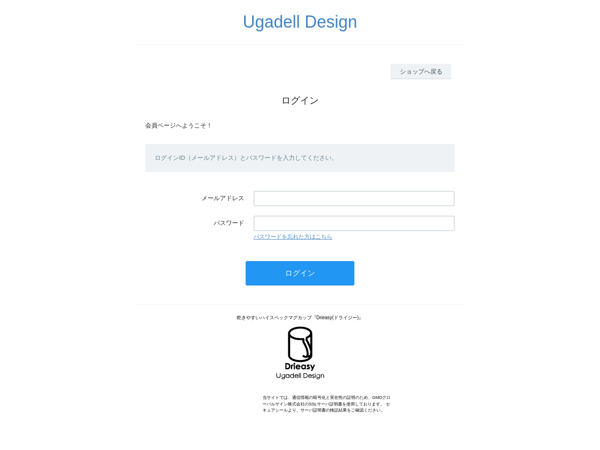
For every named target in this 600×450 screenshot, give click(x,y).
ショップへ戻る (421, 71)
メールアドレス (223, 198)
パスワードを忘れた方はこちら (293, 236)
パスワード (229, 222)
